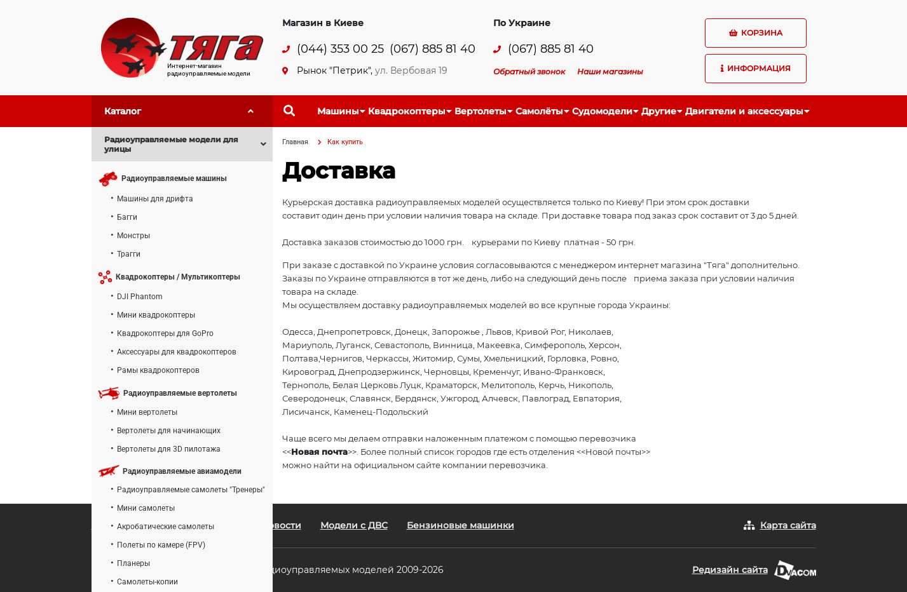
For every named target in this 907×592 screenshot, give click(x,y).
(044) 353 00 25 (340, 49)
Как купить (345, 142)
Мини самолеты (146, 508)
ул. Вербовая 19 (411, 70)
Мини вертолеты (147, 412)
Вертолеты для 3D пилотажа (169, 449)
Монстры (133, 235)
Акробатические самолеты (165, 526)
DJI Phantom (140, 296)
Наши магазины (610, 71)
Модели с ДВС (354, 525)
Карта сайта (788, 525)
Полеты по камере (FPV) (161, 545)
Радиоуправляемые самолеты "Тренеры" (191, 489)
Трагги (128, 254)
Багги (127, 217)
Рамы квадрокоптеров (158, 370)
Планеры (133, 563)
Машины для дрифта (155, 198)
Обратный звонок (529, 71)
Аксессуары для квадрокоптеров (176, 351)
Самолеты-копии (147, 581)
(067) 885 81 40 (432, 49)
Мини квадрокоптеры (156, 315)
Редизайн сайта (730, 569)
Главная (295, 142)
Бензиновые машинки (460, 525)
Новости (281, 525)
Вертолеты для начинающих (169, 430)
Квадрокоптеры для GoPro (165, 333)
